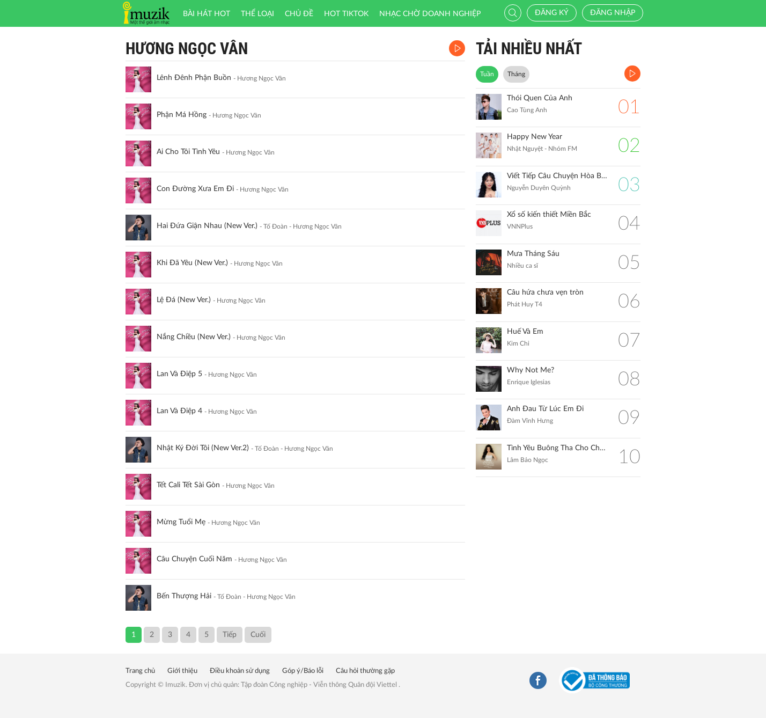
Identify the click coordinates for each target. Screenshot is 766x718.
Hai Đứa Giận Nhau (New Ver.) (207, 226)
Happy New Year (534, 137)
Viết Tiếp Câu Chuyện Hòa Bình (557, 176)
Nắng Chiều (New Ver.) (194, 337)
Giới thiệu (182, 671)
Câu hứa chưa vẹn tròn (545, 292)
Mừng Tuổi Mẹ (181, 522)
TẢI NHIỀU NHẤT (529, 48)
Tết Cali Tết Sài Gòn (188, 485)
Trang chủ (140, 671)
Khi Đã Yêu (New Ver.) (192, 263)
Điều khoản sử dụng (240, 671)
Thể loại (257, 14)
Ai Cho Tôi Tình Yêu (188, 152)
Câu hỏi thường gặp (365, 671)
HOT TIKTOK (346, 14)
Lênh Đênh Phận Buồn (194, 78)
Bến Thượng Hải (184, 596)
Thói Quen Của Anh (539, 98)
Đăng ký (552, 13)
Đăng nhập (612, 13)
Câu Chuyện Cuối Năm (194, 559)
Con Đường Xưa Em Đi (195, 189)
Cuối (258, 635)
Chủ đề (299, 14)
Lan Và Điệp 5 (179, 374)
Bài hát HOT (206, 14)
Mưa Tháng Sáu (533, 254)
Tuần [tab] (487, 74)
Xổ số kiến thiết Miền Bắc (549, 214)
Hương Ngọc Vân (187, 48)
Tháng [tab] (516, 74)
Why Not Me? (530, 370)
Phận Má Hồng (182, 115)
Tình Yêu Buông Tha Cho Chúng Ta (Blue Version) (557, 448)
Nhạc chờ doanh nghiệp (430, 14)
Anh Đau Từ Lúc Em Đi (545, 409)
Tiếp (230, 635)
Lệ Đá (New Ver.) (184, 300)
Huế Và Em (525, 331)
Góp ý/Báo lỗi (302, 671)
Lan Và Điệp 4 (179, 411)
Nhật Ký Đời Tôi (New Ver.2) (203, 448)
